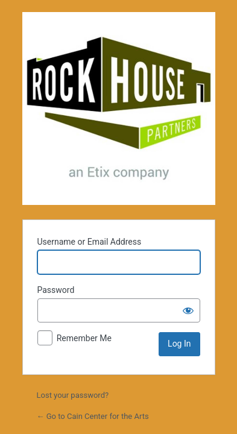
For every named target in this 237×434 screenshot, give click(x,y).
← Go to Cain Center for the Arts (93, 416)
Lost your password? (73, 395)
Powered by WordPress (118, 108)
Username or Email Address (89, 242)
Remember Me (84, 338)
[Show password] (188, 310)
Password (56, 290)
